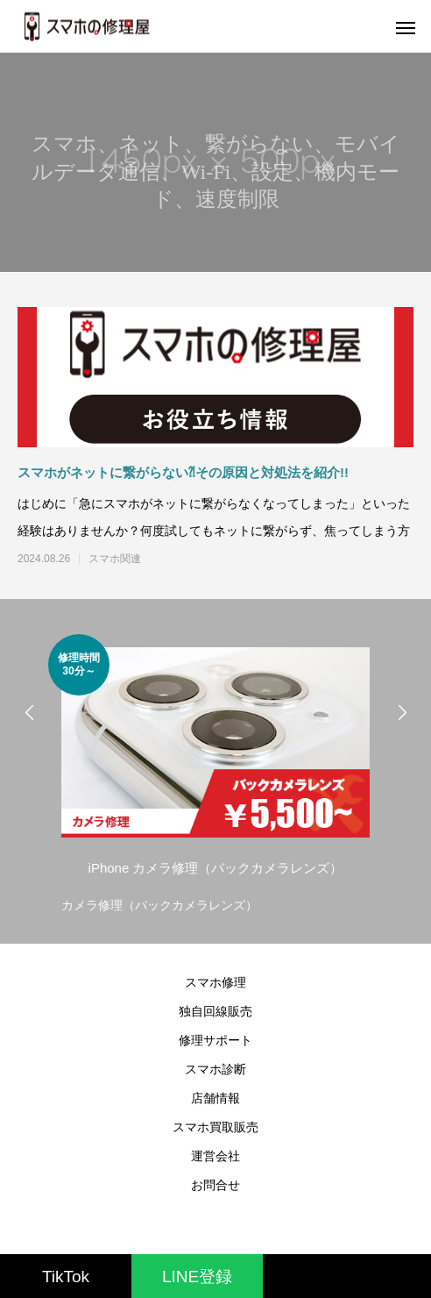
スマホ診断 (215, 1069)
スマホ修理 (215, 982)
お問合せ (215, 1185)
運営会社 (215, 1156)
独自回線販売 (215, 1011)
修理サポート (215, 1040)
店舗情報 (215, 1098)
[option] (215, 775)
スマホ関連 (114, 558)
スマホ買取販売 (215, 1127)
